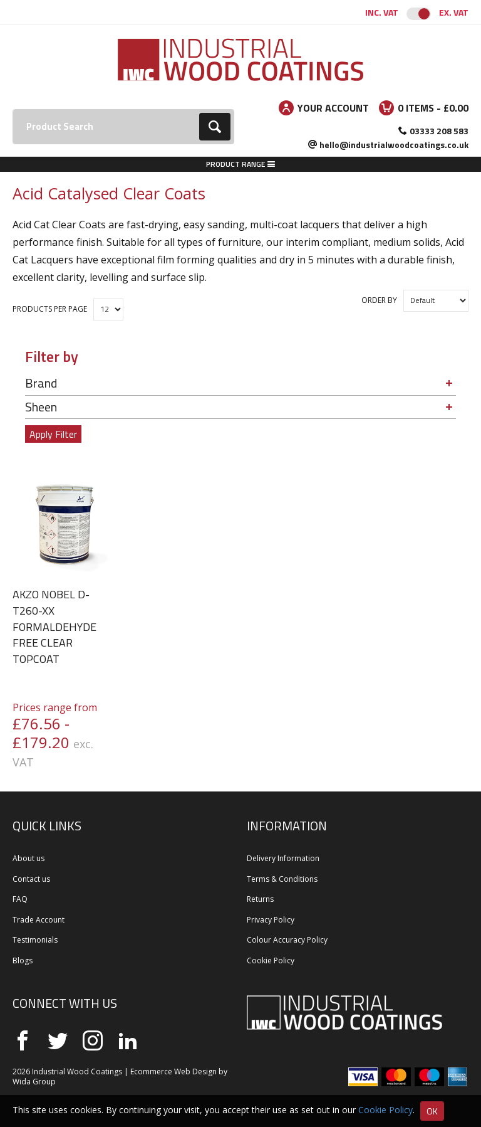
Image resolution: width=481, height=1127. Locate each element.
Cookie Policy (270, 960)
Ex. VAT (453, 12)
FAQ (20, 899)
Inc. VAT (381, 12)
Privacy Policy (270, 919)
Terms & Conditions (282, 879)
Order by (379, 300)
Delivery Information (283, 858)
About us (28, 858)
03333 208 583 (439, 130)
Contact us (31, 879)
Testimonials (35, 939)
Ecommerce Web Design (173, 1071)
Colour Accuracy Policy (287, 939)
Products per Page (50, 309)
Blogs (23, 960)
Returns (260, 899)
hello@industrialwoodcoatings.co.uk (393, 144)
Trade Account (39, 919)
